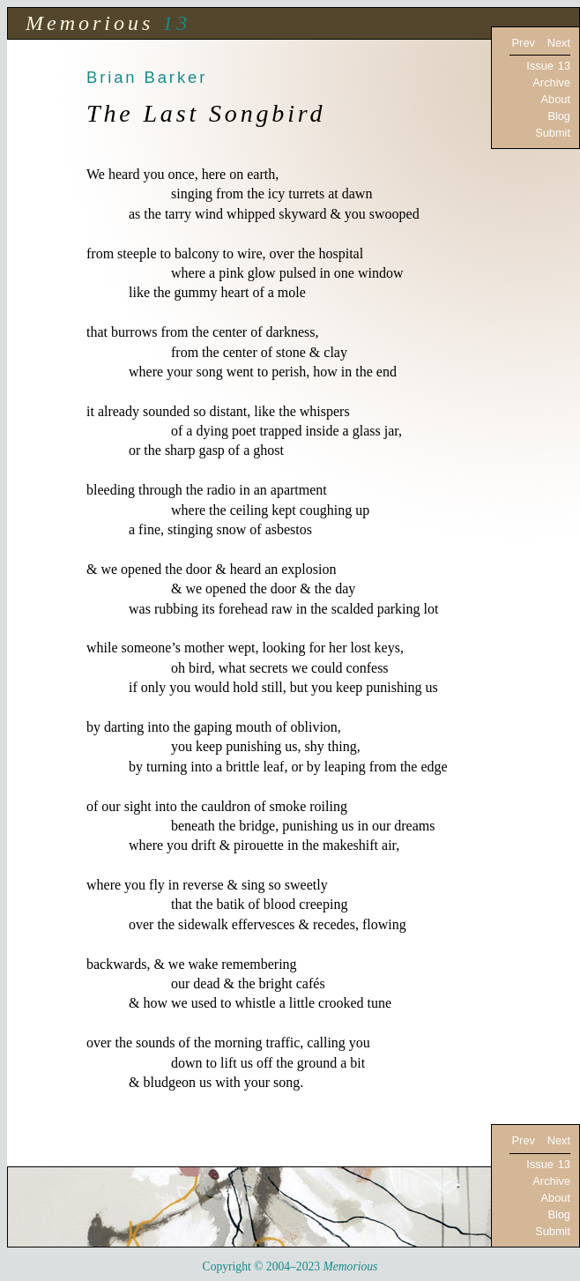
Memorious (89, 22)
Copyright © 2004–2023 (290, 1266)
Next (558, 42)
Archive (551, 82)
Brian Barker (146, 77)
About (555, 99)
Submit (552, 132)
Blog (558, 116)
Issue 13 (548, 65)
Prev (523, 42)
